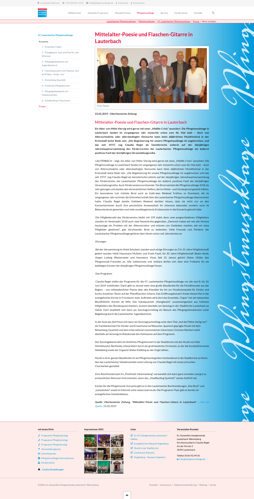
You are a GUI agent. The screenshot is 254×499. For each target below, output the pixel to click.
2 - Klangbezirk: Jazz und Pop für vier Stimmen (60, 54)
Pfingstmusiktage (147, 21)
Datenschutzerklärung (185, 484)
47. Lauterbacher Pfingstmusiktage (173, 21)
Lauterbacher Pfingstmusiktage (121, 21)
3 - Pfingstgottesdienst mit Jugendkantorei (55, 63)
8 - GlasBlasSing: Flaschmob (56, 100)
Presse (196, 21)
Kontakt (153, 484)
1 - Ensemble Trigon (52, 46)
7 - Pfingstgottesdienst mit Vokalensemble (55, 93)
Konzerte (43, 41)
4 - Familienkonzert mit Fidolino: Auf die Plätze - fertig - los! (60, 72)
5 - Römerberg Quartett (53, 80)
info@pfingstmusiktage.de (192, 459)
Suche (213, 484)
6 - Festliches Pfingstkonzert (56, 85)
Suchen (213, 13)
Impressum (165, 484)
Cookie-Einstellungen (53, 469)
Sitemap (203, 484)
